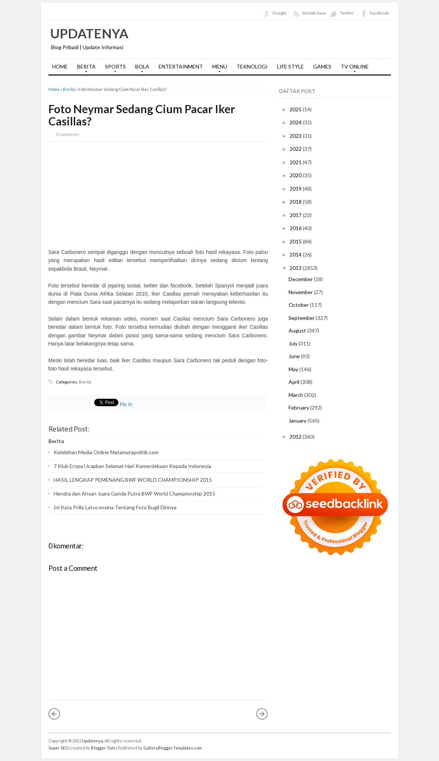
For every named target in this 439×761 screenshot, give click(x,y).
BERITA (84, 68)
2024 (296, 122)
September (302, 318)
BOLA (140, 68)
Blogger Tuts (103, 747)
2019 (296, 188)
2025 (296, 109)
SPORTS (113, 68)
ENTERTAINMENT (181, 66)
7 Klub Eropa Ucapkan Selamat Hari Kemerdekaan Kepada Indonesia (132, 466)
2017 (296, 215)
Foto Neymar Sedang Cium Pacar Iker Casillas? (141, 115)
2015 (296, 241)
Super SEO (58, 747)
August (298, 330)
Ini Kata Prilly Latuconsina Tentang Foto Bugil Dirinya (115, 507)
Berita (69, 89)
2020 (296, 175)
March (296, 395)
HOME (60, 66)
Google (279, 12)
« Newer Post (54, 714)
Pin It (126, 404)
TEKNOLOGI (252, 66)
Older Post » (262, 714)
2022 (296, 149)
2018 (296, 201)
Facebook (379, 12)
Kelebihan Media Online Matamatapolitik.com (106, 452)
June (295, 356)
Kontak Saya (314, 12)
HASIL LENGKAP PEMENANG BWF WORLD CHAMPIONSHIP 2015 (133, 480)
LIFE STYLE (290, 66)
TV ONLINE (353, 68)
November (301, 292)
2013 (296, 268)
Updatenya (89, 33)
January (298, 420)
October (299, 305)
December (301, 279)
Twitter (347, 12)
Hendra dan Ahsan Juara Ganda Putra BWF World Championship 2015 (134, 493)
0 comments (67, 134)
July (294, 343)
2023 (296, 136)
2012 (296, 436)
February (299, 407)
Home (54, 89)
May (294, 369)
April (294, 382)
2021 (296, 162)
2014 (296, 254)
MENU (218, 68)
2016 (296, 228)
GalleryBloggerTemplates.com (172, 747)
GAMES (322, 66)
